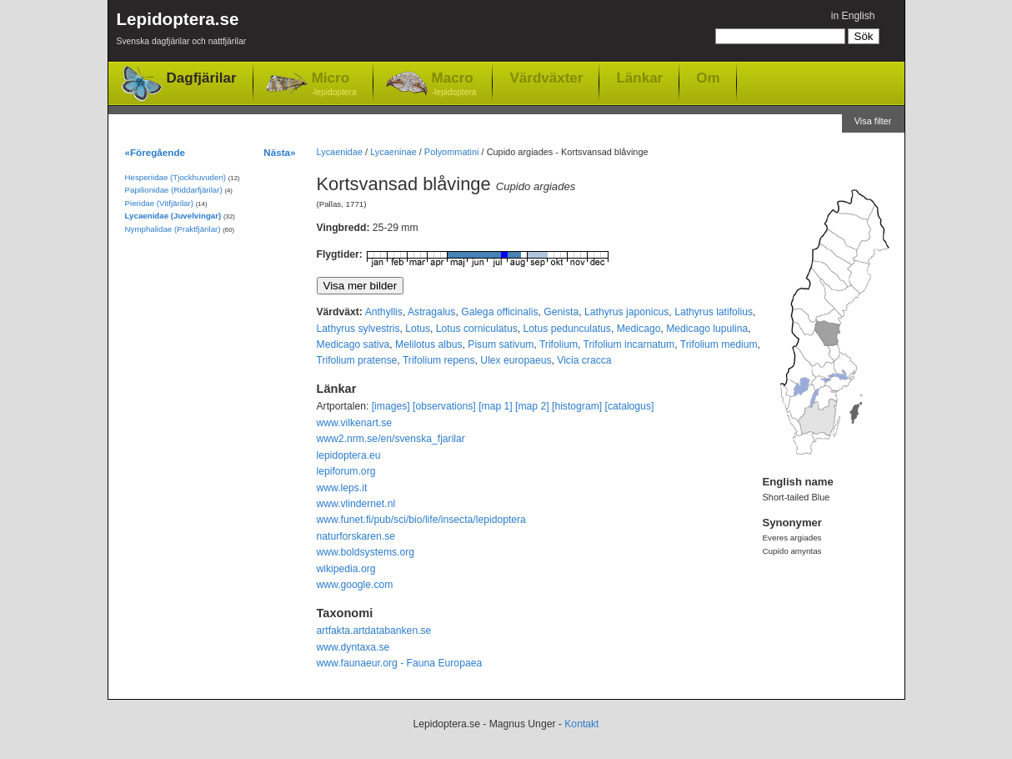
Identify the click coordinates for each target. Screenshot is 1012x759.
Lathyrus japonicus (626, 312)
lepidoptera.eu (349, 455)
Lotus (417, 328)
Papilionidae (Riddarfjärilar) (174, 189)
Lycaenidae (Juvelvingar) (173, 215)
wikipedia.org (346, 569)
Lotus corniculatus (477, 328)
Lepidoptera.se (182, 31)
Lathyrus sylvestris (358, 328)
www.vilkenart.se (355, 423)
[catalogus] (629, 406)
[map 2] (532, 406)
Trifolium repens (439, 360)
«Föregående (155, 152)
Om (707, 77)
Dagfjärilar (202, 78)
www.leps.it (342, 488)
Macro (454, 84)
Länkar (639, 77)
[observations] (444, 406)
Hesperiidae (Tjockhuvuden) (176, 177)
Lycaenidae (340, 152)
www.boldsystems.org (366, 552)
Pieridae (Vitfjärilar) (159, 203)
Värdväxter (546, 77)
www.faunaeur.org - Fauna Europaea (400, 663)
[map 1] (495, 406)
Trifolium (558, 344)
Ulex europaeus (515, 360)
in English (853, 16)
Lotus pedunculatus (567, 328)
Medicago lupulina (707, 328)
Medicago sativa (353, 344)
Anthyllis (384, 312)
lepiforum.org (346, 471)
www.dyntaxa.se (353, 647)
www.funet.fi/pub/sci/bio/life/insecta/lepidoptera (421, 519)
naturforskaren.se (356, 536)
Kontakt (581, 724)
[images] (391, 406)
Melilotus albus (428, 344)
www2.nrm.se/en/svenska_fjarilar (391, 439)
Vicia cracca (584, 360)
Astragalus (431, 312)
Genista (561, 312)
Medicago (639, 328)
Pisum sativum (501, 344)
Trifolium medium (719, 344)
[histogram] (577, 406)
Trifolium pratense (357, 360)
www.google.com (355, 585)
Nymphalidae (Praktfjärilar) (173, 229)
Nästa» (279, 152)
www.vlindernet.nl (356, 504)
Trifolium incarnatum (629, 344)
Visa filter (873, 121)
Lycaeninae (393, 152)
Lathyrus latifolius (713, 312)
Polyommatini (451, 152)
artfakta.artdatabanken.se (374, 630)
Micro (334, 84)
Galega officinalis (499, 312)
